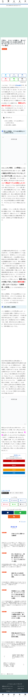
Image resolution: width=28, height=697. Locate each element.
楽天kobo (14, 465)
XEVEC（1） (17, 455)
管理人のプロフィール (7, 686)
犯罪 (21, 492)
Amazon (14, 469)
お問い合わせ (21, 688)
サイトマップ (21, 686)
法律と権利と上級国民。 (11, 125)
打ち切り (12, 492)
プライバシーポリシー (7, 688)
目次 (7, 117)
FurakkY (19, 85)
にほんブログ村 (5, 490)
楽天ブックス (14, 460)
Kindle (14, 472)
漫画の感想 (5, 492)
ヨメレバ (16, 456)
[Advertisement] (14, 22)
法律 (17, 492)
